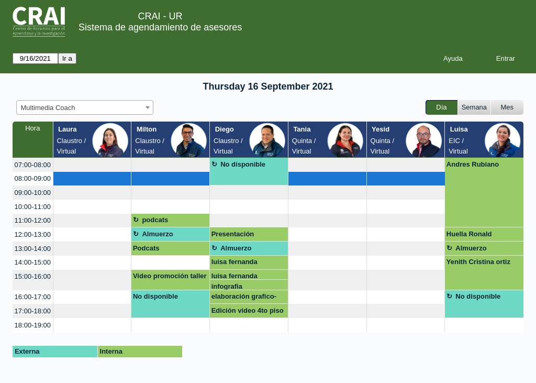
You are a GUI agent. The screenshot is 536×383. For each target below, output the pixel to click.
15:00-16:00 (33, 276)
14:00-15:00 (33, 262)
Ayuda (453, 58)
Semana (474, 107)
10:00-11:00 (33, 207)
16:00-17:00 (33, 297)
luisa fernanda (234, 262)
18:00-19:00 (33, 325)
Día (441, 107)
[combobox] (84, 107)
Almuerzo (157, 234)
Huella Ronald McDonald (469, 236)
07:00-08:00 (33, 165)
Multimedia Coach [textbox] (48, 108)
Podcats (146, 248)
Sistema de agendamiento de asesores (160, 27)
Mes (507, 107)
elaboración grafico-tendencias (243, 298)
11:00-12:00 (33, 220)
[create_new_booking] (92, 165)
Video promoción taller (170, 276)
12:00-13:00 (33, 234)
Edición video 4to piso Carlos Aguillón (247, 312)
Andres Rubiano (472, 164)
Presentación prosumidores (234, 236)
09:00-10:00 (33, 192)
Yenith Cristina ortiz (478, 262)
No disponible (242, 164)
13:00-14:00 (33, 249)
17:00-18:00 (33, 311)
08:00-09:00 (33, 178)
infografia (226, 286)
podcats (155, 220)
